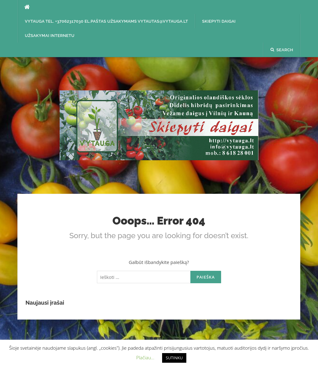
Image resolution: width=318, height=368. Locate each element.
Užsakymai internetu (50, 35)
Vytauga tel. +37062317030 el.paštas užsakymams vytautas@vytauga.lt (106, 21)
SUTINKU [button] (174, 358)
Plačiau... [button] (145, 357)
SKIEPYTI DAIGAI (219, 21)
